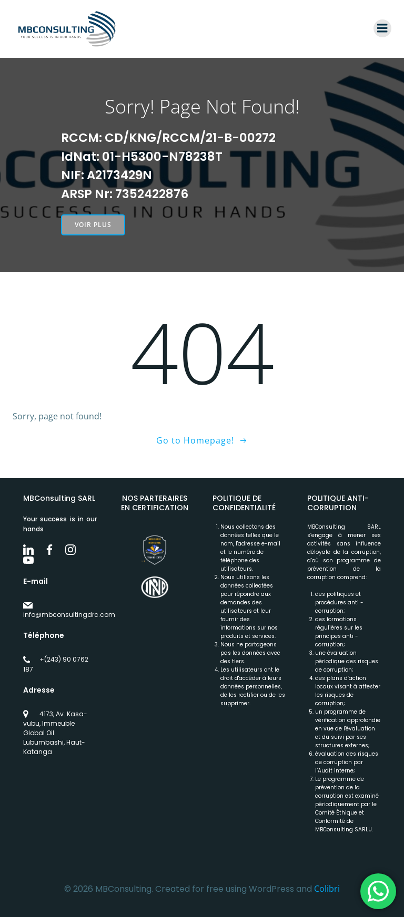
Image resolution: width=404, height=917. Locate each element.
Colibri (327, 888)
